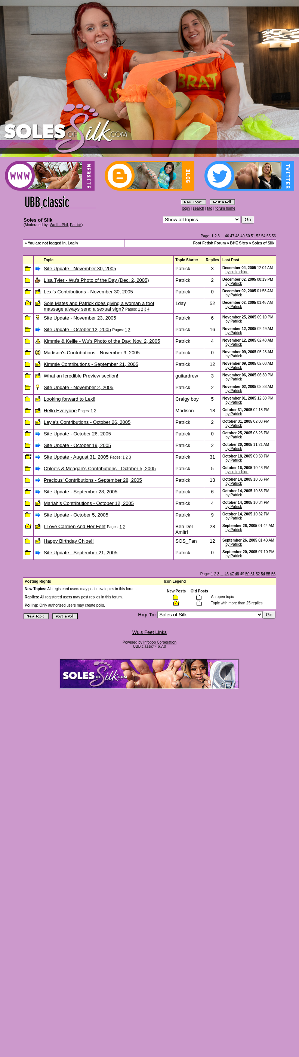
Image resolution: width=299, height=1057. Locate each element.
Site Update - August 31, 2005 (76, 457)
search (198, 208)
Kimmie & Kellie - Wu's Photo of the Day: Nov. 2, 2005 (102, 341)
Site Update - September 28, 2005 (80, 491)
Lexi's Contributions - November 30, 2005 (88, 292)
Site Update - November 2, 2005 (78, 387)
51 (253, 236)
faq (209, 208)
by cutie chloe (236, 272)
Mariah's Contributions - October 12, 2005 (89, 503)
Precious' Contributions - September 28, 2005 (93, 480)
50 (248, 236)
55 (268, 236)
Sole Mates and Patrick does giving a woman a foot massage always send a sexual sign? (99, 306)
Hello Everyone (60, 410)
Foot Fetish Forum (209, 243)
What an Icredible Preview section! (81, 376)
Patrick (75, 225)
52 (258, 236)
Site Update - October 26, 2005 (77, 434)
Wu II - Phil (59, 225)
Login (73, 243)
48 (237, 236)
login (186, 208)
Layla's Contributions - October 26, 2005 (87, 422)
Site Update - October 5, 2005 (76, 515)
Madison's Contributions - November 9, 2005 (92, 352)
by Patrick (233, 283)
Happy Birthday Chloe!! (69, 541)
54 (263, 236)
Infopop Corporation (160, 642)
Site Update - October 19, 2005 (77, 445)
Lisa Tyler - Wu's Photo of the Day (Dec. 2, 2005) (96, 280)
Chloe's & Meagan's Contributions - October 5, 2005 (100, 468)
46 (227, 236)
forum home (225, 208)
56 (274, 236)
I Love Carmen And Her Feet (74, 526)
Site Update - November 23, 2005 (80, 318)
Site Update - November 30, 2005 (80, 268)
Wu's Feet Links (149, 632)
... (222, 236)
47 (232, 236)
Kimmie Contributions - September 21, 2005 (91, 364)
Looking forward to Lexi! (69, 399)
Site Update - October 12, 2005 (77, 329)
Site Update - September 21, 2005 (80, 552)
